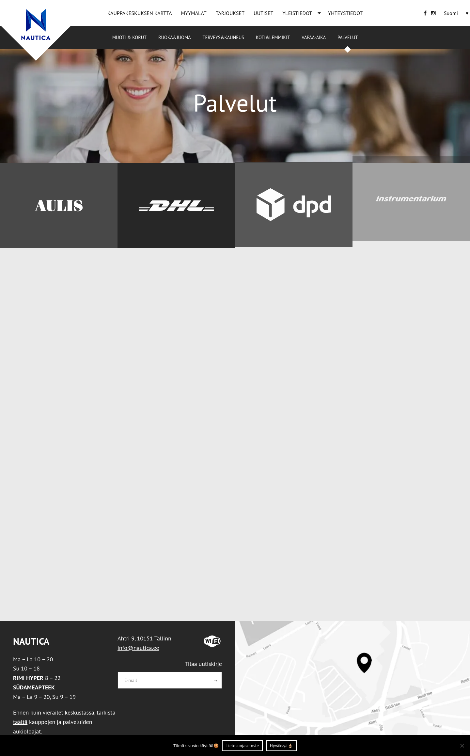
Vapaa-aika (314, 37)
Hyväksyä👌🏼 (281, 745)
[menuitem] (451, 13)
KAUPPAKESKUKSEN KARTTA (139, 13)
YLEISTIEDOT (297, 13)
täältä (20, 722)
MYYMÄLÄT (194, 13)
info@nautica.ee (138, 648)
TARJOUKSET (230, 13)
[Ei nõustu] (462, 745)
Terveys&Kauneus (223, 37)
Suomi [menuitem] (451, 13)
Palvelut (347, 37)
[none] (457, 13)
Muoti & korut (129, 37)
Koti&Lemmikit (273, 37)
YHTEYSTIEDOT (345, 13)
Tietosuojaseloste (242, 745)
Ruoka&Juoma (174, 37)
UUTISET (263, 13)
